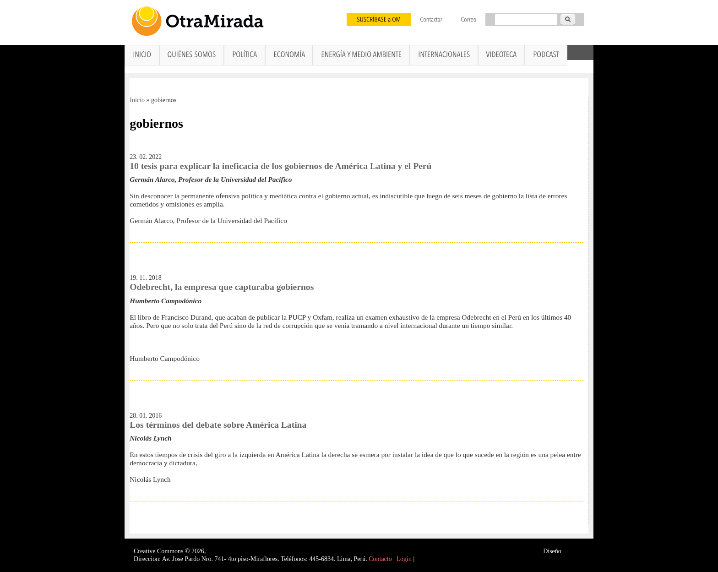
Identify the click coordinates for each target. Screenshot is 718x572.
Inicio (137, 100)
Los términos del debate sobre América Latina (218, 425)
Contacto (380, 559)
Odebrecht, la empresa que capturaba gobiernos (222, 287)
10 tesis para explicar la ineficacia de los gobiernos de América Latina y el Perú (280, 166)
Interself (573, 551)
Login (404, 559)
